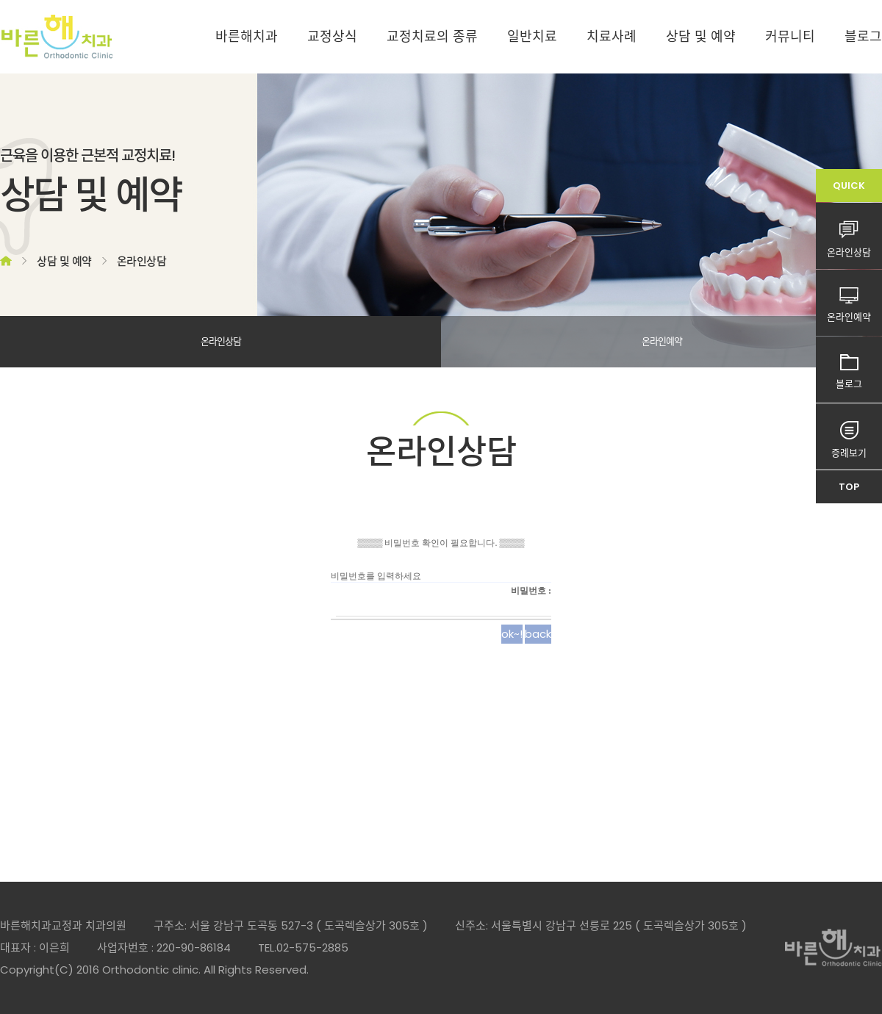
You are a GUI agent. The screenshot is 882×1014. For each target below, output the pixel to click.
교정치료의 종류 (432, 36)
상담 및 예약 (701, 36)
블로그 (863, 36)
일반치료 (532, 36)
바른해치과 (246, 36)
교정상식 (332, 36)
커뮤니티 (790, 36)
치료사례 (612, 36)
